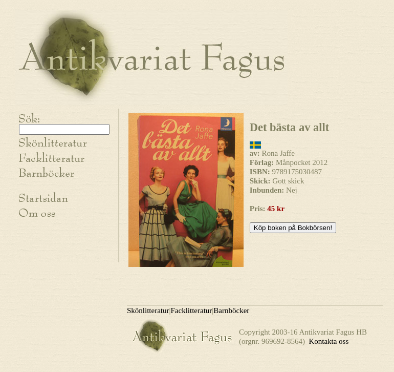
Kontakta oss (328, 341)
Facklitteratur (191, 310)
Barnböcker (231, 310)
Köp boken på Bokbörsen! (293, 228)
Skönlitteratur (148, 310)
